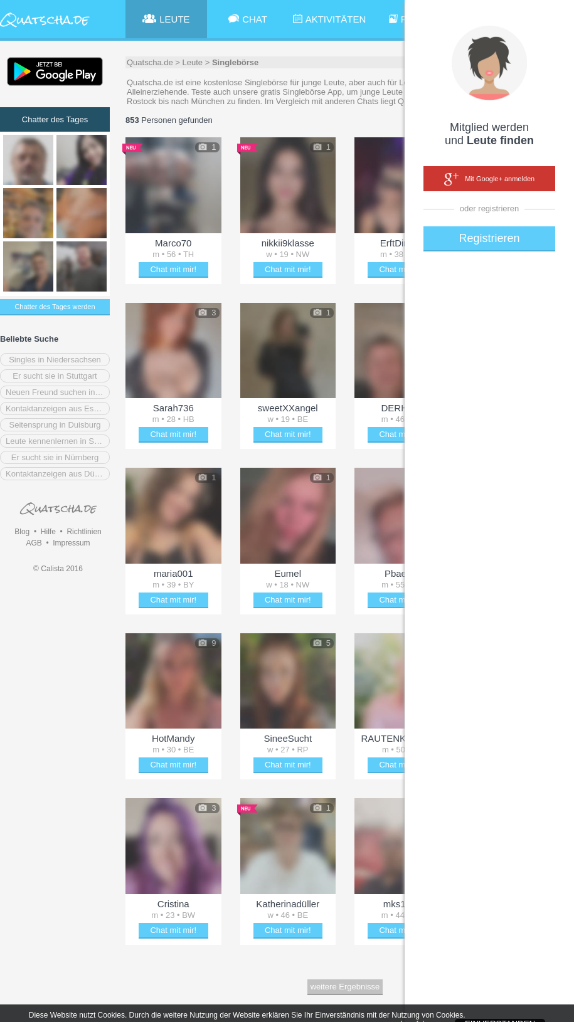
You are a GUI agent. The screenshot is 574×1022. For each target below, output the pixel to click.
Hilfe (48, 531)
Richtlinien (83, 531)
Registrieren (489, 238)
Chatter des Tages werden (54, 306)
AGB (33, 543)
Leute (193, 62)
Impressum (71, 543)
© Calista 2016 (58, 568)
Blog (21, 531)
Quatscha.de (150, 62)
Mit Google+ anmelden (489, 179)
